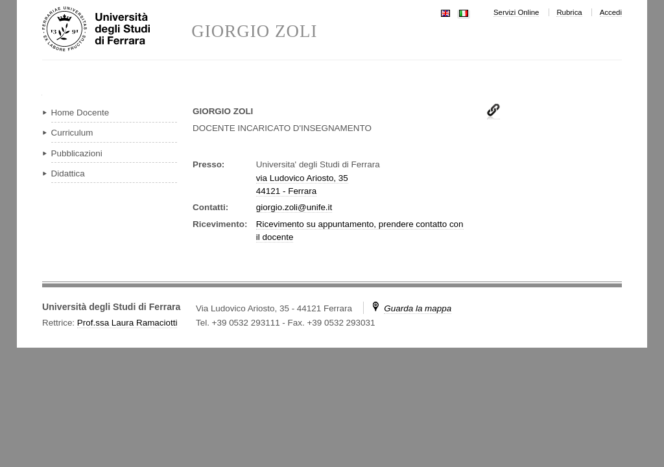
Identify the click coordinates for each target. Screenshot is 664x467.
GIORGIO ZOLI (254, 31)
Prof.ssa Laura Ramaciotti (127, 323)
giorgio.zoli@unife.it (294, 207)
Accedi (611, 12)
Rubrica (569, 12)
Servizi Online (516, 12)
